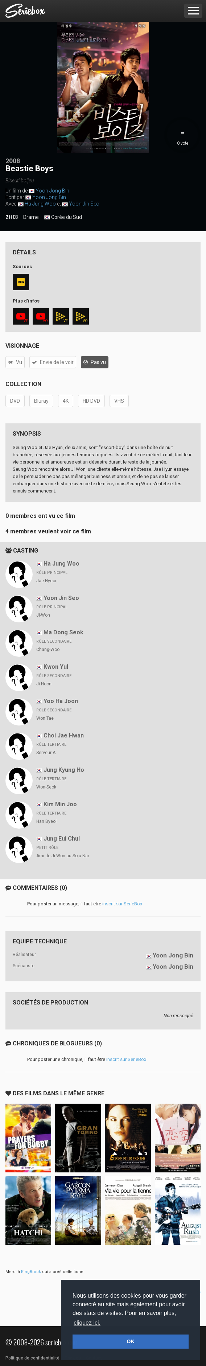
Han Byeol (46, 821)
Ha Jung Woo (40, 204)
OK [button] (131, 1341)
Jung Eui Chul (62, 838)
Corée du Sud (63, 217)
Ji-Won (43, 615)
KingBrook (31, 1271)
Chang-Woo (47, 649)
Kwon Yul (56, 666)
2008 (12, 161)
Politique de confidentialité (32, 1358)
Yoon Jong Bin (52, 191)
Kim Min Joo (60, 804)
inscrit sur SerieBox (122, 903)
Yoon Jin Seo (84, 204)
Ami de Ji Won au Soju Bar (62, 855)
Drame (31, 217)
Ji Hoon (44, 683)
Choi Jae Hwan (64, 735)
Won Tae (45, 718)
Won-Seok (46, 787)
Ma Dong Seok (63, 632)
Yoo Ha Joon (61, 701)
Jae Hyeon (47, 580)
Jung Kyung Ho (64, 769)
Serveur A (45, 752)
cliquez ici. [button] (87, 1323)
